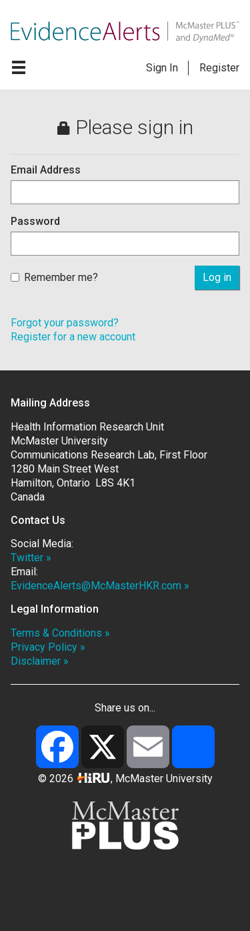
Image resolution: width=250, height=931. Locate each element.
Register (219, 67)
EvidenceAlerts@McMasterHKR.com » (100, 585)
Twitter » (31, 557)
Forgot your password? (65, 322)
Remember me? (54, 277)
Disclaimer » (40, 661)
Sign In (162, 67)
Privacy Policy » (48, 647)
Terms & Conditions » (60, 633)
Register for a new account (73, 336)
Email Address (46, 170)
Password (35, 221)
